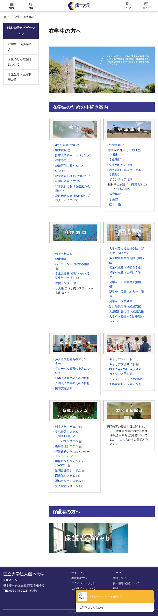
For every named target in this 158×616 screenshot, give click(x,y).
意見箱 (59, 288)
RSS (115, 588)
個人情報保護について (126, 583)
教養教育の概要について (71, 176)
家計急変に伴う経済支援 (125, 306)
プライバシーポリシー (84, 583)
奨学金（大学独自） (122, 301)
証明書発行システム (68, 470)
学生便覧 (61, 150)
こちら (124, 439)
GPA (58, 170)
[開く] (11, 5)
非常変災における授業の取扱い (72, 188)
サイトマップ (79, 572)
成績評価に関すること (69, 165)
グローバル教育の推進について (72, 371)
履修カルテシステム (68, 480)
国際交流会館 (63, 388)
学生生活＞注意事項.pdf (19, 77)
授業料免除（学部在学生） (126, 267)
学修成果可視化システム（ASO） (71, 463)
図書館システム (65, 475)
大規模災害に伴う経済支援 (126, 311)
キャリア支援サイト (122, 364)
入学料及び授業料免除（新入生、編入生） (126, 251)
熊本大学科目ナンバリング (72, 155)
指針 (116, 154)
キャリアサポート (120, 359)
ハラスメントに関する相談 (72, 264)
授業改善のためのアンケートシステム (72, 454)
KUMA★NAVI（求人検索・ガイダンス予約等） (126, 371)
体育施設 (115, 194)
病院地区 (137, 184)
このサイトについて (83, 588)
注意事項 (115, 145)
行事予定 (61, 160)
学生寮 (113, 199)
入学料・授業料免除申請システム (126, 318)
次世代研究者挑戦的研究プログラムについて (72, 198)
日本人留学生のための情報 (72, 378)
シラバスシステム (66, 441)
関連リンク (119, 578)
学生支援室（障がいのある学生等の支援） (72, 275)
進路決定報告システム (123, 384)
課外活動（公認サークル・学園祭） (126, 172)
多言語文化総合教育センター (71, 361)
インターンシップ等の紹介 (126, 378)
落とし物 (115, 204)
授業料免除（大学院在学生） (125, 275)
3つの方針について (67, 145)
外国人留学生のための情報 (72, 383)
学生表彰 (115, 159)
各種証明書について (68, 181)
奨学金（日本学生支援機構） (125, 284)
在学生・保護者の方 (19, 46)
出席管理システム (66, 446)
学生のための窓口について (19, 62)
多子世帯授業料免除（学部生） (126, 260)
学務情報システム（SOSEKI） (66, 434)
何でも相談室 (63, 253)
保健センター (63, 283)
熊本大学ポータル (66, 426)
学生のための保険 (120, 164)
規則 (134, 150)
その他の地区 (121, 188)
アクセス (118, 572)
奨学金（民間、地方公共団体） (126, 294)
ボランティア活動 (120, 179)
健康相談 (61, 259)
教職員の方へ (79, 578)
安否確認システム (66, 486)
